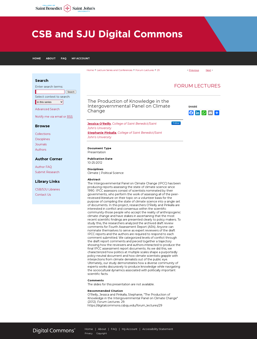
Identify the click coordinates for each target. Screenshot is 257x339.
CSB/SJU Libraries (47, 189)
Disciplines (42, 139)
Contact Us (43, 194)
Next (208, 70)
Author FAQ (43, 167)
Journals (41, 144)
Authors (40, 149)
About (102, 329)
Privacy (89, 333)
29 (158, 70)
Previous (194, 70)
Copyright (101, 333)
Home (90, 70)
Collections (42, 134)
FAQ (114, 329)
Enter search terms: (49, 86)
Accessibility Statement (157, 329)
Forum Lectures (145, 70)
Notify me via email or (54, 116)
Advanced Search (47, 109)
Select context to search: (52, 97)
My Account (129, 329)
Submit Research (47, 172)
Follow (176, 123)
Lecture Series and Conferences (114, 70)
